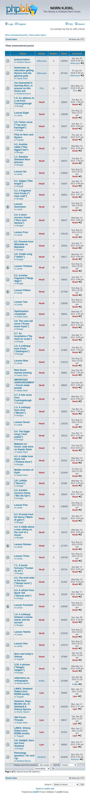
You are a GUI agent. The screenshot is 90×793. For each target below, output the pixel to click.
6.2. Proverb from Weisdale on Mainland (23, 244)
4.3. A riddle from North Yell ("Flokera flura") (23, 459)
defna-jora (42, 61)
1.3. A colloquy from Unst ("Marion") (22, 410)
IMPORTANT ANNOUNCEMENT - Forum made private (24, 383)
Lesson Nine (21, 360)
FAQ (69, 24)
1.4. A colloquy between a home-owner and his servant (23, 618)
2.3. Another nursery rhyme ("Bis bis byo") (22, 493)
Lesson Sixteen (22, 544)
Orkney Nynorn (22, 683)
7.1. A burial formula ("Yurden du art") (23, 568)
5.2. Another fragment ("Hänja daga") (23, 278)
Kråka (41, 681)
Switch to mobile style (45, 789)
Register (20, 24)
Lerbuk (19, 115)
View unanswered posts (16, 35)
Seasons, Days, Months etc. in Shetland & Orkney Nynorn (22, 705)
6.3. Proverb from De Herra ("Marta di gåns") (23, 517)
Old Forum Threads (20, 718)
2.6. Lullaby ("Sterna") (20, 482)
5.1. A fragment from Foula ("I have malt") (22, 193)
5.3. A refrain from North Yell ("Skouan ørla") (24, 593)
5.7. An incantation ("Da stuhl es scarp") (23, 336)
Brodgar (19, 106)
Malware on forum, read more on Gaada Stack (23, 447)
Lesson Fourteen (23, 605)
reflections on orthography (21, 679)
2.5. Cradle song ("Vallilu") (23, 255)
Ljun (41, 693)
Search (80, 24)
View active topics (37, 35)
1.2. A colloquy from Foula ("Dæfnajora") (22, 349)
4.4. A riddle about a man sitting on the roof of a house (24, 530)
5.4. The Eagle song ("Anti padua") (22, 434)
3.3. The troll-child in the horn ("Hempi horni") (24, 580)
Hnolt (41, 102)
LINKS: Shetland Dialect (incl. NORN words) (23, 691)
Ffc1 (42, 88)
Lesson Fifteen (22, 290)
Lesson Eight (21, 112)
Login (9, 24)
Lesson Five (21, 505)
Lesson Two (20, 302)
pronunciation (22, 59)
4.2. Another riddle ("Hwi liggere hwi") (21, 147)
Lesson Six (20, 171)
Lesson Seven (22, 422)
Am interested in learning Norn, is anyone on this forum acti (23, 87)
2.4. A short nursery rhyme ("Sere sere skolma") (22, 218)
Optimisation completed (21, 312)
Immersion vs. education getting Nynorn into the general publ (24, 71)
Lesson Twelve (22, 632)
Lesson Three (21, 556)
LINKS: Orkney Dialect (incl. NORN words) (22, 731)
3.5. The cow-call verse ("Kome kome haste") (23, 324)
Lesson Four (21, 232)
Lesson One (21, 643)
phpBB (35, 792)
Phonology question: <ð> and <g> (24, 756)
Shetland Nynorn (23, 62)
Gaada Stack (22, 78)
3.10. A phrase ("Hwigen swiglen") (22, 667)
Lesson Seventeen (20, 205)
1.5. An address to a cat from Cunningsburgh (24, 101)
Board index (11, 39)
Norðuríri (41, 757)
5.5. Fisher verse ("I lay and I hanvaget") (23, 125)
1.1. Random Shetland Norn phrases (22, 159)
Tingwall (19, 140)
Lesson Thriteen (23, 266)
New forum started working (22, 371)
